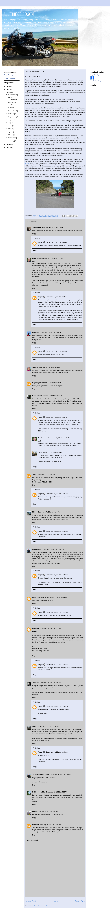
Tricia (34, 475)
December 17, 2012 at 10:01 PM (59, 438)
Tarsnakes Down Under (40, 774)
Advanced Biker (38, 597)
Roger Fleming (8, 75)
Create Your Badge (9, 78)
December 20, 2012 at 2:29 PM (60, 774)
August (11, 120)
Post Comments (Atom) (42, 906)
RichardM (35, 332)
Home (55, 901)
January (11, 141)
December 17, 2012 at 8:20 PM (56, 297)
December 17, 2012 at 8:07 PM (49, 367)
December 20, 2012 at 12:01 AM (57, 752)
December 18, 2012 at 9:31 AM (50, 683)
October (11, 114)
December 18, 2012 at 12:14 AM (57, 612)
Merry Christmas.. (13, 98)
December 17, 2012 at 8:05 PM (50, 332)
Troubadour (36, 227)
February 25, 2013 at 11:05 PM (50, 824)
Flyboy (34, 512)
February (11, 138)
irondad (35, 811)
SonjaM (35, 367)
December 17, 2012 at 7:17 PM (52, 227)
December (12, 95)
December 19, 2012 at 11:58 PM (57, 664)
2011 (8, 144)
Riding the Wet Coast (39, 648)
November (12, 111)
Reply (34, 234)
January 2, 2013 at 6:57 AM (52, 452)
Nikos (40, 452)
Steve (34, 726)
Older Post (80, 901)
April (10, 132)
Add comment (32, 840)
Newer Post (30, 901)
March (10, 135)
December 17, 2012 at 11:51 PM (53, 549)
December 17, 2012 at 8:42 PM (51, 396)
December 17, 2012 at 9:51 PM (47, 475)
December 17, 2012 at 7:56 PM (52, 258)
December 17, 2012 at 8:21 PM (56, 351)
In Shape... (11, 107)
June (10, 126)
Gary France (36, 549)
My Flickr (35, 651)
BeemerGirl (36, 396)
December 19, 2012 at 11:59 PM (57, 706)
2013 (8, 89)
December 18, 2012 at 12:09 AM (57, 575)
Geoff (27, 164)
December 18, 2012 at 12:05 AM (57, 531)
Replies (37, 238)
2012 (8, 92)
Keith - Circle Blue (39, 792)
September (12, 117)
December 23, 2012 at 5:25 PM (56, 792)
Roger (40, 242)
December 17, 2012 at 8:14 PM (56, 242)
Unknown (35, 628)
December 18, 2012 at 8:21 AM (50, 628)
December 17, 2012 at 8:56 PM (56, 417)
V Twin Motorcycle (53, 832)
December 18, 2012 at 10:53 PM (48, 726)
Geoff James (37, 258)
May (10, 129)
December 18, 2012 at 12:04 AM (57, 494)
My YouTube (44, 651)
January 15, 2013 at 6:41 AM (48, 811)
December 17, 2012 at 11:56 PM (56, 597)
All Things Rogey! (19, 14)
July (10, 123)
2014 (8, 86)
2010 (8, 148)
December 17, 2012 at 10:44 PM (49, 512)
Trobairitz (35, 683)
